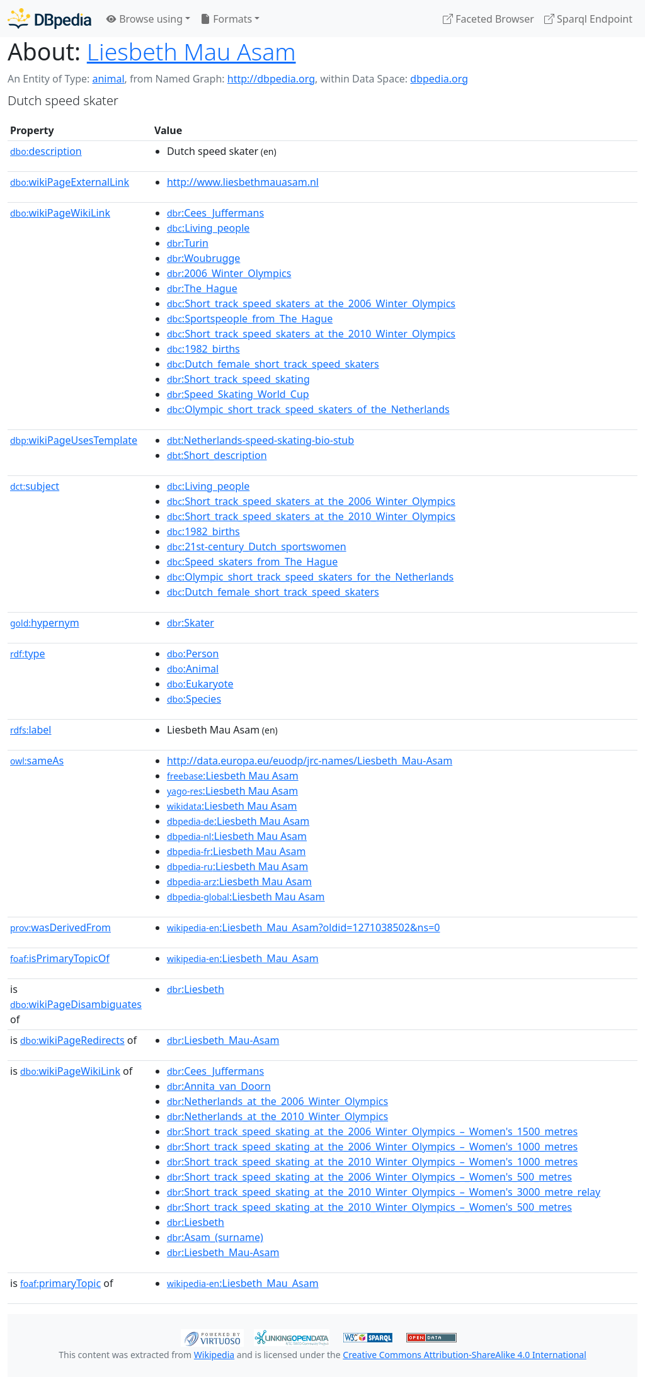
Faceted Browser (488, 19)
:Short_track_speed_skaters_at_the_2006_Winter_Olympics (311, 303)
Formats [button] (226, 19)
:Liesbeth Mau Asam (233, 776)
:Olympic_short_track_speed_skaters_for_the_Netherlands (310, 577)
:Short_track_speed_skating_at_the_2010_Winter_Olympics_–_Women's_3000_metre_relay (383, 1192)
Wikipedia (214, 1355)
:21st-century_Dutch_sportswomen (256, 546)
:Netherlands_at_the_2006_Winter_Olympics (277, 1101)
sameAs (37, 761)
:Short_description (217, 455)
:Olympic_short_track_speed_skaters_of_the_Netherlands (308, 409)
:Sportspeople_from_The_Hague (250, 319)
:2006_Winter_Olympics (229, 273)
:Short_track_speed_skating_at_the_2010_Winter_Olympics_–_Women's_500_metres (369, 1207)
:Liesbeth (195, 989)
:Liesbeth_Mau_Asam (243, 958)
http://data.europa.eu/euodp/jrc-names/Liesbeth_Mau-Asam (309, 761)
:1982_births (203, 349)
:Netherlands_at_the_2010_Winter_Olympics (277, 1116)
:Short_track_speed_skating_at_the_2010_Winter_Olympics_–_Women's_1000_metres (372, 1162)
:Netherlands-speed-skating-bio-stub (260, 440)
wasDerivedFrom (60, 927)
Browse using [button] (144, 19)
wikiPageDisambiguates (76, 1004)
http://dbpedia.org (271, 79)
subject (34, 486)
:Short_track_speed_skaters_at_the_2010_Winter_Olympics (311, 334)
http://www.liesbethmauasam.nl (243, 182)
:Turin (187, 243)
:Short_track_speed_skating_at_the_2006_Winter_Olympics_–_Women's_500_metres (369, 1177)
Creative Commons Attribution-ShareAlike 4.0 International (464, 1355)
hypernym (44, 623)
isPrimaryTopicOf (60, 958)
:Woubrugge (203, 258)
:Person (193, 653)
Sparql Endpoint (588, 19)
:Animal (193, 669)
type (27, 653)
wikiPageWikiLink (60, 213)
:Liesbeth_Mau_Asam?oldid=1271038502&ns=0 (303, 927)
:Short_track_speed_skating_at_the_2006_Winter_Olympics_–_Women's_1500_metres (372, 1131)
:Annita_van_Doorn (219, 1086)
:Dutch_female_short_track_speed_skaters (273, 364)
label (31, 730)
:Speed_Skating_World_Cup (238, 394)
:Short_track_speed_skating (238, 379)
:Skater (190, 623)
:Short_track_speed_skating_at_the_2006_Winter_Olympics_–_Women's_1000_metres (372, 1146)
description (46, 151)
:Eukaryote (200, 684)
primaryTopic (60, 1283)
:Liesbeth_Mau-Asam (223, 1040)
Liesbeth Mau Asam (191, 51)
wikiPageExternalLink (69, 182)
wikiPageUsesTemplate (73, 440)
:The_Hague (202, 288)
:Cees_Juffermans (215, 213)
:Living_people (208, 228)
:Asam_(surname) (215, 1237)
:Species (194, 699)
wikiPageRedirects (72, 1040)
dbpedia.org (439, 79)
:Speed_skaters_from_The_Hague (252, 562)
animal (108, 79)
